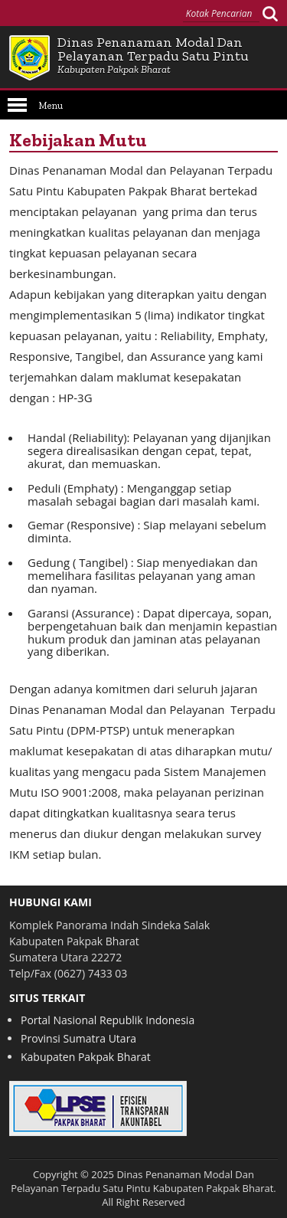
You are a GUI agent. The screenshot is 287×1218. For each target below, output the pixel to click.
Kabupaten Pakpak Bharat (86, 1056)
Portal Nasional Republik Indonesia (107, 1020)
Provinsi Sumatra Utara (78, 1038)
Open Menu (17, 105)
